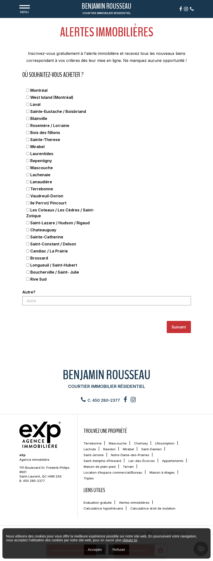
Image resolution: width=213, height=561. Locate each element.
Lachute (90, 449)
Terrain (128, 467)
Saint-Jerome (94, 455)
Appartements (172, 461)
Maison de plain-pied (100, 467)
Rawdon (109, 449)
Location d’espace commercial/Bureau (113, 472)
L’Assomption (164, 443)
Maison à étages (162, 472)
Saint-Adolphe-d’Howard (102, 461)
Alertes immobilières (134, 502)
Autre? (28, 292)
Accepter (95, 549)
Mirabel (128, 449)
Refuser (118, 549)
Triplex (89, 478)
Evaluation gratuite (98, 502)
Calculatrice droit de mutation (152, 508)
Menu (24, 9)
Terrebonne (93, 443)
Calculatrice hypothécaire (103, 508)
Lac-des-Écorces (141, 461)
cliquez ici (129, 540)
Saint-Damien (151, 449)
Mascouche (118, 443)
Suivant (179, 327)
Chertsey (141, 443)
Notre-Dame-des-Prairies (130, 455)
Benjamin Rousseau (106, 9)
